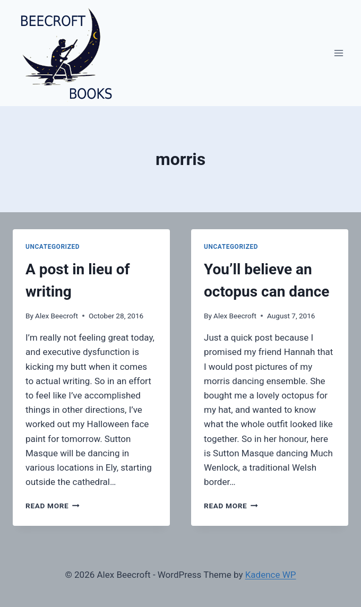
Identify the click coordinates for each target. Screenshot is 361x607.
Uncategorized (52, 246)
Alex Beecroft (56, 315)
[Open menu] (338, 53)
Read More (52, 505)
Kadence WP (270, 574)
